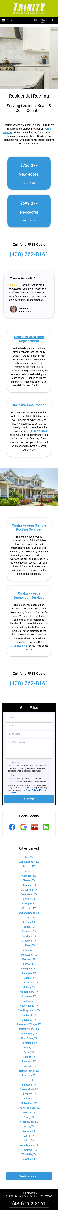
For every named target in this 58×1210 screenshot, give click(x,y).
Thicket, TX (29, 1110)
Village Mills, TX (29, 1119)
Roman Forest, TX (29, 1068)
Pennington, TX (29, 1031)
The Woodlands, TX (29, 1105)
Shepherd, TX (29, 1091)
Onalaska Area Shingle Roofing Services (29, 525)
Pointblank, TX (29, 1040)
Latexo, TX (29, 961)
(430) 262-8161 (42, 20)
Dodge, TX (29, 924)
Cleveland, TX (29, 882)
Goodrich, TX (29, 933)
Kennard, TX (29, 956)
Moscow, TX (29, 994)
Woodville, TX (29, 1151)
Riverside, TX (29, 1063)
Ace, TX (29, 854)
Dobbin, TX (29, 919)
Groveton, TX (29, 938)
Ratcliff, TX (29, 1054)
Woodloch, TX (29, 1147)
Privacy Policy (31, 788)
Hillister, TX (29, 942)
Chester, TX (29, 877)
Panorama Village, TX (29, 1021)
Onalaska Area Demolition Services (29, 593)
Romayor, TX (29, 1072)
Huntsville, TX (29, 952)
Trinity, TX (29, 1114)
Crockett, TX (29, 905)
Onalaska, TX (29, 1017)
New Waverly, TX (29, 1003)
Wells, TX (29, 1133)
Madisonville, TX (29, 980)
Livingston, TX (29, 966)
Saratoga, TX (29, 1082)
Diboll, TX (29, 915)
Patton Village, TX (29, 1026)
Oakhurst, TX (29, 1012)
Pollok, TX (29, 1045)
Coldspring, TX (29, 887)
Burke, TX (29, 868)
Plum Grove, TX (29, 1035)
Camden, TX (29, 873)
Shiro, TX (29, 1096)
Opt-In (13, 773)
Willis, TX (29, 1137)
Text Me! (14, 760)
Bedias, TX (29, 864)
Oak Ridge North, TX (29, 1007)
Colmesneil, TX (29, 891)
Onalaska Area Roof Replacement (29, 336)
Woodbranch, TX (29, 1142)
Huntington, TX (29, 947)
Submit (29, 796)
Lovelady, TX (29, 970)
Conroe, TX (29, 896)
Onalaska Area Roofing (29, 402)
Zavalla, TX (29, 1156)
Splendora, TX (29, 1100)
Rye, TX (29, 1077)
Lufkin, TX (29, 975)
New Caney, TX (29, 998)
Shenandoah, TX (29, 1086)
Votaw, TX (29, 1124)
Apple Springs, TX (29, 859)
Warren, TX (29, 1128)
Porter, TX (29, 1049)
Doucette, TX (29, 929)
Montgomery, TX (29, 989)
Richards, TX (29, 1059)
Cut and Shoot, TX (29, 910)
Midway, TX (29, 984)
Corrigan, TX (29, 901)
